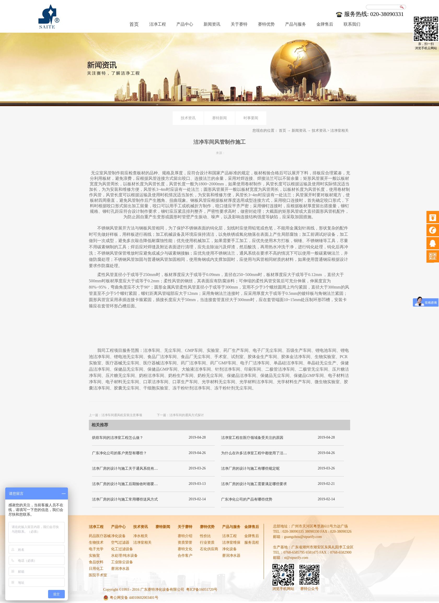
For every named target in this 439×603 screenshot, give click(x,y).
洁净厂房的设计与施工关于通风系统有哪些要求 (130, 468)
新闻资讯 (299, 131)
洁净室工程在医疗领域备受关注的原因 (252, 438)
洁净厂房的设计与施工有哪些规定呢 (250, 468)
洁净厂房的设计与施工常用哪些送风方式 (125, 499)
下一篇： (180, 415)
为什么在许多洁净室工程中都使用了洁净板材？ (259, 453)
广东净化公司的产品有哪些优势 (246, 499)
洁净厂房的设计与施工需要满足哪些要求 (254, 484)
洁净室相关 (339, 131)
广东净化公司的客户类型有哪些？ (119, 453)
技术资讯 (319, 131)
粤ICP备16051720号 (201, 589)
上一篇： (115, 415)
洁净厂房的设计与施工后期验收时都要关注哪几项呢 (134, 484)
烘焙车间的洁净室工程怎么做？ (117, 438)
